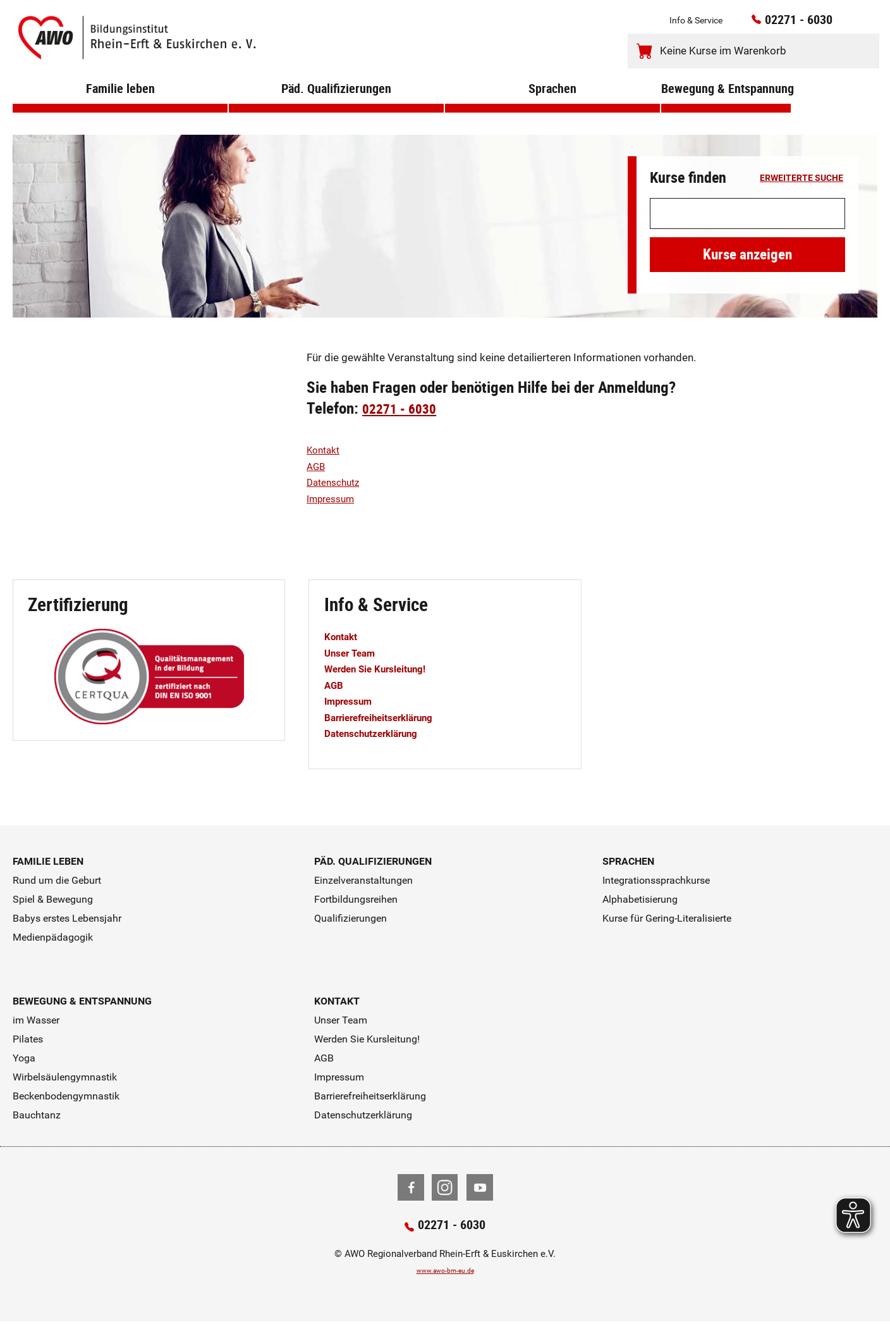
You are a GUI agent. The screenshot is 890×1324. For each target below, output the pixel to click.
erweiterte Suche (801, 178)
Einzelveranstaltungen (363, 880)
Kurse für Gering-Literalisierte (666, 918)
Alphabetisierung (640, 899)
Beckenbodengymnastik (66, 1096)
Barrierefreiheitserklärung (387, 717)
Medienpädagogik (53, 937)
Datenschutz (336, 482)
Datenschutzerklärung (378, 733)
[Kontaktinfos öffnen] (843, 24)
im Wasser (36, 1020)
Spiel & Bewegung (53, 899)
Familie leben (120, 107)
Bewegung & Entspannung (726, 107)
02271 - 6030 (782, 23)
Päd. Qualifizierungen (336, 107)
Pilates (28, 1039)
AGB (317, 466)
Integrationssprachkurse (656, 880)
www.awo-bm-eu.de (445, 1272)
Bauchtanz (37, 1115)
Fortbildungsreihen (356, 899)
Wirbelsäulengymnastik (65, 1077)
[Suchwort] (747, 214)
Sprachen (552, 107)
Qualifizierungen (350, 918)
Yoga (24, 1058)
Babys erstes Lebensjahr (67, 918)
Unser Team (353, 653)
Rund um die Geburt (57, 880)
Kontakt (325, 449)
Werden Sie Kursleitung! (383, 668)
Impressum (334, 498)
